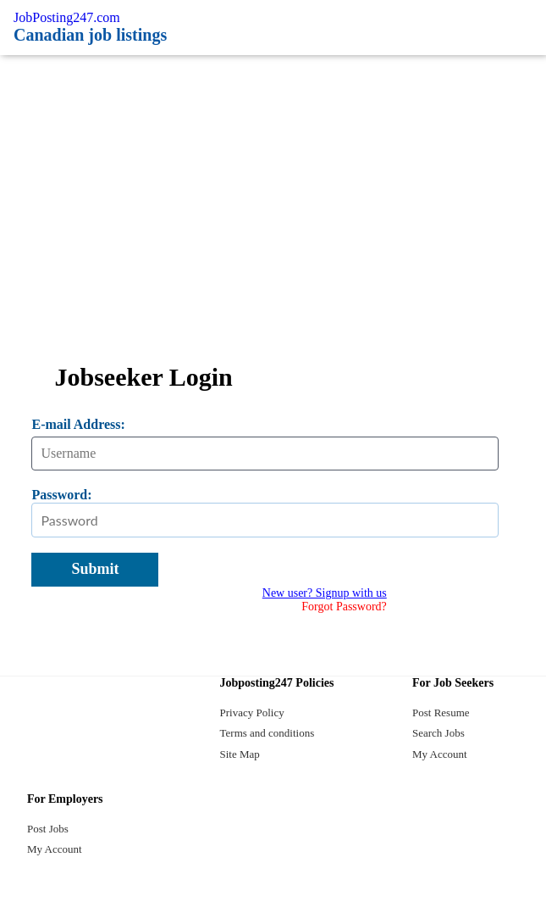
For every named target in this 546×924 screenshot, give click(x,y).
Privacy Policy (252, 712)
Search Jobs (438, 732)
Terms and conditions (267, 732)
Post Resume (441, 712)
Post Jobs (48, 828)
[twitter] (273, 904)
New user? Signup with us (324, 593)
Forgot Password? (343, 606)
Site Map (240, 754)
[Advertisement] (273, 182)
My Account (439, 754)
